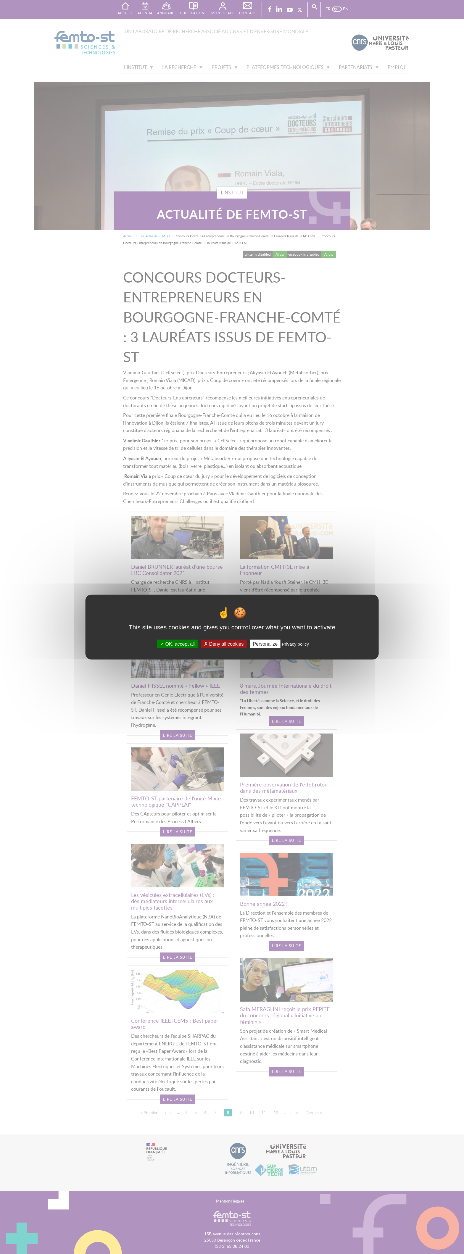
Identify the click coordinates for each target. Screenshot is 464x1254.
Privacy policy (295, 643)
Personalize (265, 643)
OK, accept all (177, 643)
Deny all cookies (224, 643)
